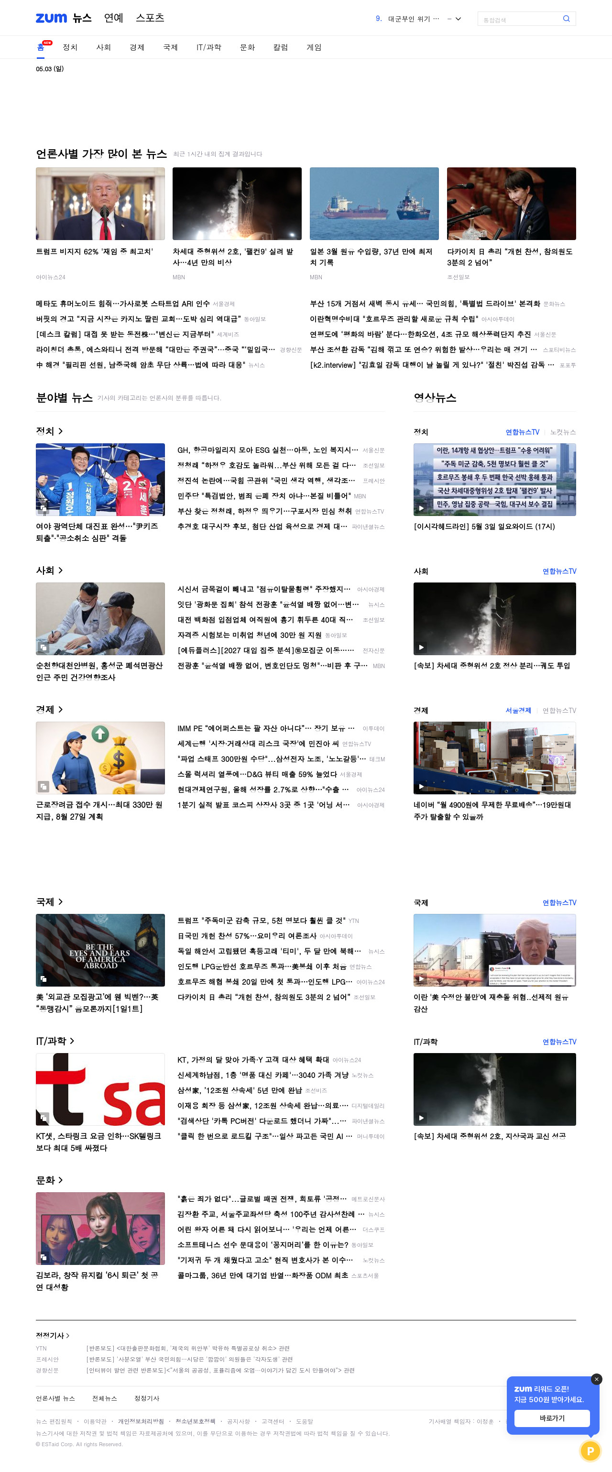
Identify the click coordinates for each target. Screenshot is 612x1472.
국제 (170, 47)
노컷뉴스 (563, 432)
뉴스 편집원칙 (54, 1421)
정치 (70, 47)
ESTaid (50, 1444)
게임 (314, 47)
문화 (247, 47)
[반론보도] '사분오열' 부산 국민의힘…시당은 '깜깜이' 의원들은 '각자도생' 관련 (189, 1359)
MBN (179, 277)
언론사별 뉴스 (55, 1398)
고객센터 (273, 1421)
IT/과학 (209, 47)
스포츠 (150, 18)
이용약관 (95, 1421)
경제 (137, 47)
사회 (103, 47)
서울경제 (518, 710)
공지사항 (238, 1421)
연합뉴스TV (522, 432)
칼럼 (280, 47)
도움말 (304, 1421)
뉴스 (82, 18)
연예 (113, 18)
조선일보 (458, 277)
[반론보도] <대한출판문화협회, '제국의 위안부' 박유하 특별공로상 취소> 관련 (188, 1348)
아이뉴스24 (51, 277)
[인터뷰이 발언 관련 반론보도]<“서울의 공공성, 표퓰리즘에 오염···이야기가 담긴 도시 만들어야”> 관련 (220, 1370)
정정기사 (50, 1335)
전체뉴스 (104, 1398)
